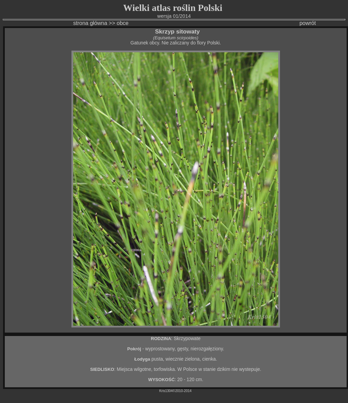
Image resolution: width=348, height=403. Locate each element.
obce (123, 23)
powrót (307, 23)
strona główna (69, 23)
